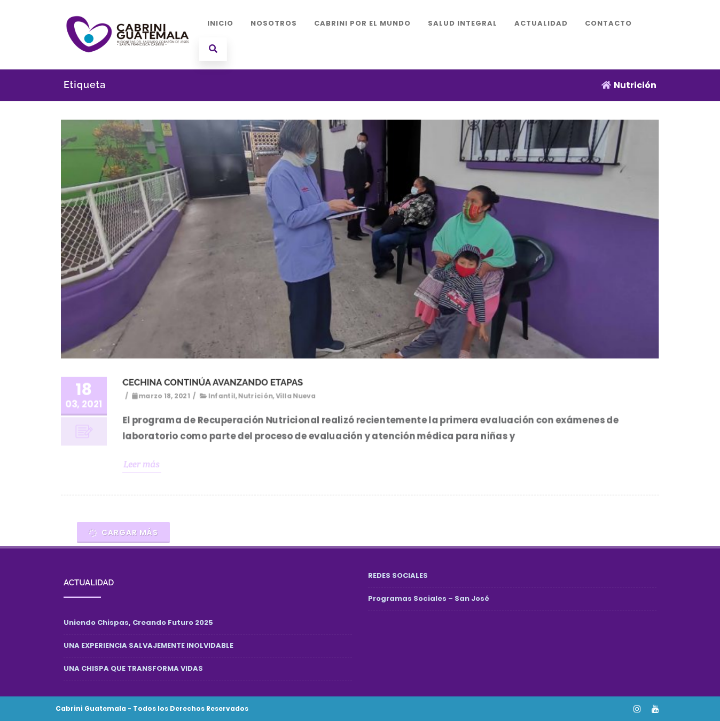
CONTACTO (608, 23)
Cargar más (123, 532)
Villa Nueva (296, 394)
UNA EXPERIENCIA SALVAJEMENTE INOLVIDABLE (148, 645)
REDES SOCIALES (398, 575)
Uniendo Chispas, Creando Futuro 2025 (138, 622)
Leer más (144, 463)
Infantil (223, 394)
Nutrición (257, 394)
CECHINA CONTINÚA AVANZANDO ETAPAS (215, 382)
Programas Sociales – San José (428, 598)
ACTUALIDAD (541, 23)
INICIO (220, 23)
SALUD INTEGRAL (462, 23)
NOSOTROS (274, 23)
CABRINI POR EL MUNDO (362, 23)
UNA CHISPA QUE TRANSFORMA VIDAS (133, 668)
